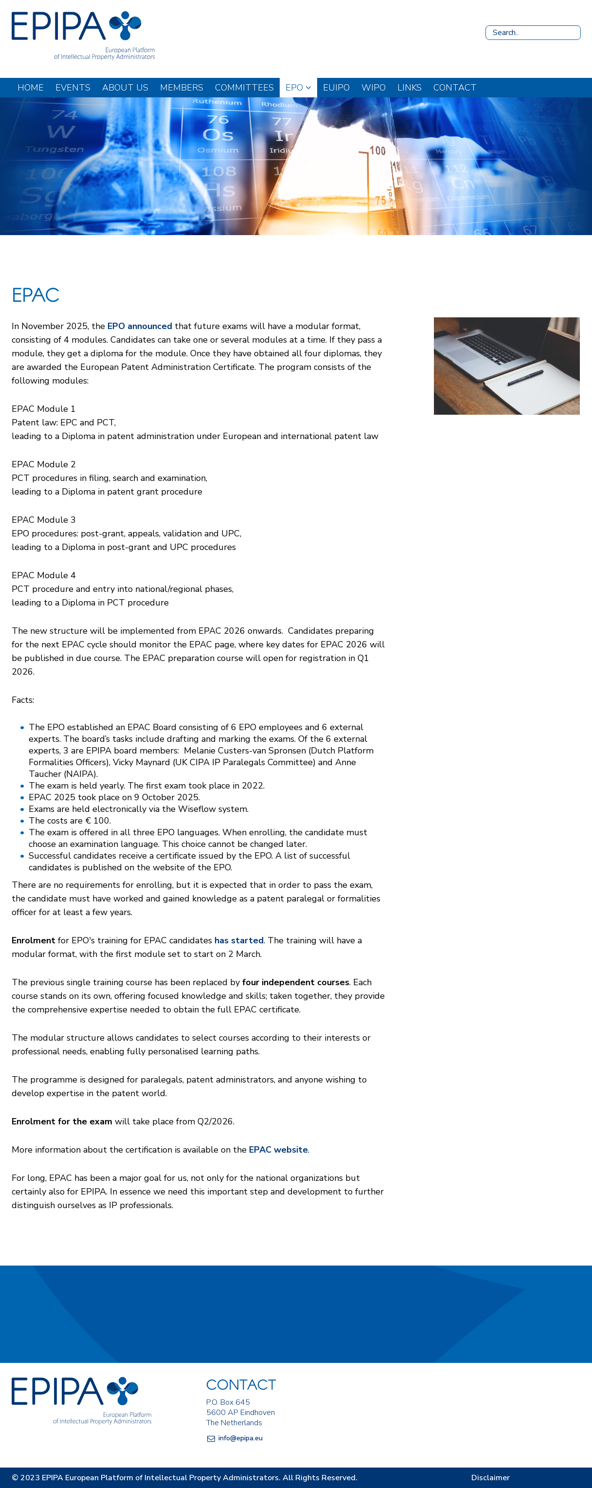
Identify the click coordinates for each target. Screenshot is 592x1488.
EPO (298, 87)
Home (31, 87)
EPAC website (278, 1150)
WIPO (373, 87)
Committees (244, 87)
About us (125, 87)
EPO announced (140, 326)
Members (181, 87)
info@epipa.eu (240, 1438)
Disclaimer (490, 1477)
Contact (455, 87)
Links (409, 87)
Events (72, 87)
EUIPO (336, 87)
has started (239, 940)
